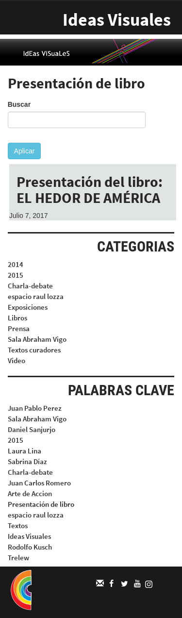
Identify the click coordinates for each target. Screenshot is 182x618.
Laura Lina (24, 450)
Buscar (19, 104)
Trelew (18, 557)
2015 (15, 275)
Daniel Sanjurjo (31, 429)
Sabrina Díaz (27, 461)
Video (16, 360)
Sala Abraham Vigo (37, 339)
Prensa (19, 328)
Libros (17, 317)
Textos (18, 525)
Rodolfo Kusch (30, 546)
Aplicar (24, 151)
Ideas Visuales (117, 20)
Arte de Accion (30, 493)
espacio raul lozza (36, 296)
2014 (15, 264)
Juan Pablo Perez (35, 408)
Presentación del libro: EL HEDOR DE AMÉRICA (90, 189)
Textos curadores (34, 349)
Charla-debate (30, 285)
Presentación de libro (41, 504)
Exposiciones (28, 307)
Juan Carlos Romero (39, 482)
